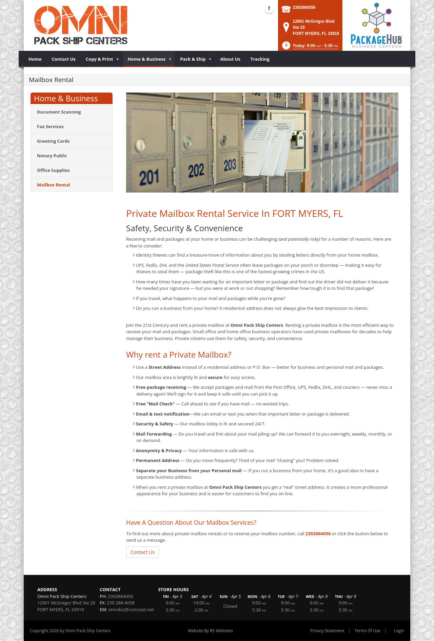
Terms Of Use (367, 631)
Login (399, 631)
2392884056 (304, 7)
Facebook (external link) (269, 8)
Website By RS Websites (210, 631)
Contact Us (143, 552)
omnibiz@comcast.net (131, 609)
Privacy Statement (327, 631)
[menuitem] (35, 59)
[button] (309, 47)
